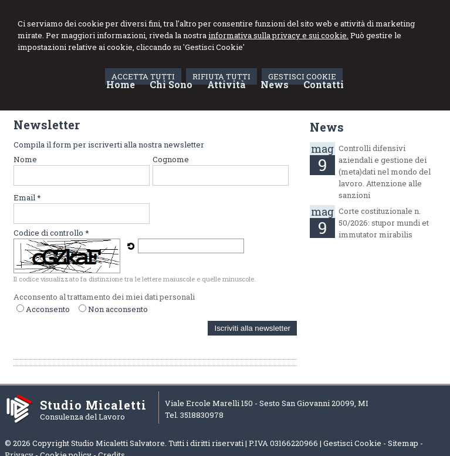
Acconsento (48, 309)
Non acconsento (118, 309)
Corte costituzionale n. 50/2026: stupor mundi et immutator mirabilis (384, 223)
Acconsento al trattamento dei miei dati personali (104, 296)
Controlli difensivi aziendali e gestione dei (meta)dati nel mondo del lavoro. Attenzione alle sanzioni (385, 171)
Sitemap (403, 443)
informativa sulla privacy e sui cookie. (278, 35)
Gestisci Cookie (352, 443)
